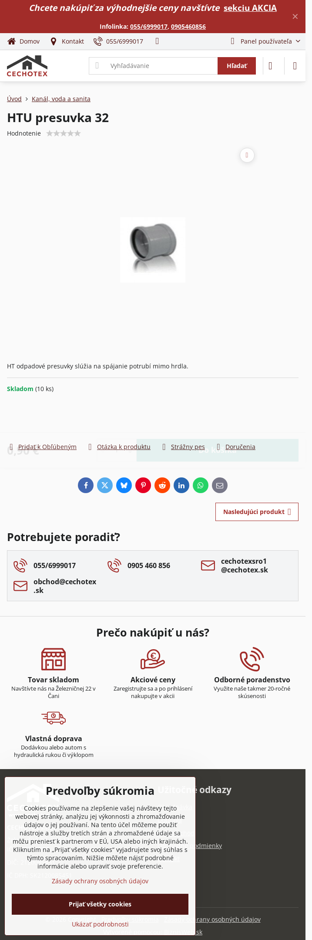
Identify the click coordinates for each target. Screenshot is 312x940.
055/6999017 (149, 26)
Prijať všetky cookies (100, 904)
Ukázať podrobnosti (100, 924)
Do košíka (217, 417)
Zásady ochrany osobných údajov (212, 919)
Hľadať (237, 65)
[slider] (63, 133)
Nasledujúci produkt (257, 512)
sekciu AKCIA (250, 8)
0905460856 (188, 26)
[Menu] (295, 66)
